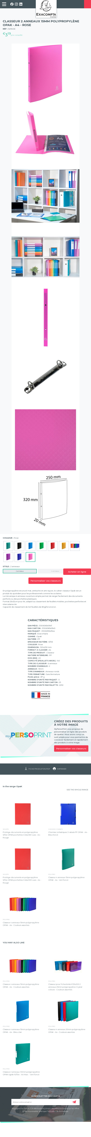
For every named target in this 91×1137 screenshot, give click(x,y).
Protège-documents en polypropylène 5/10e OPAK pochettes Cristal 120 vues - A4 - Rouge (22, 880)
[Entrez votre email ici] (45, 1102)
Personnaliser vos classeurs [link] (71, 748)
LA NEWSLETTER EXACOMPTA (45, 1096)
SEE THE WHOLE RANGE (77, 790)
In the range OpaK (12, 786)
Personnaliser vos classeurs (46, 580)
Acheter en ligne (77, 571)
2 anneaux (20, 571)
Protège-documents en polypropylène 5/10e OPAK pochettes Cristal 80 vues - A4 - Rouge (22, 835)
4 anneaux (55, 571)
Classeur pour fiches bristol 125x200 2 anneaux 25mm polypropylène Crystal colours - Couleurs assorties (65, 987)
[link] (4, 4)
